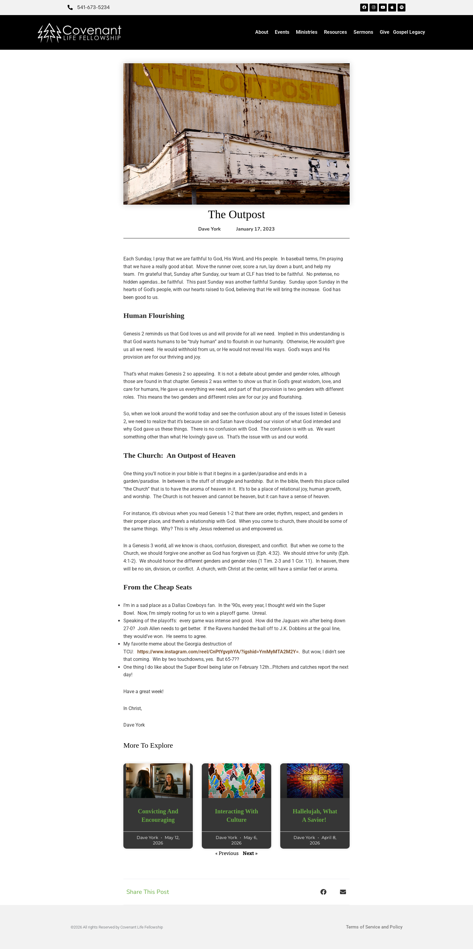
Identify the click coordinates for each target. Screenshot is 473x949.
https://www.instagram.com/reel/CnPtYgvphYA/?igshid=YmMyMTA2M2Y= (218, 652)
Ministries (308, 32)
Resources (337, 32)
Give (384, 32)
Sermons (365, 32)
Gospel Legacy (409, 32)
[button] (323, 892)
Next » (250, 853)
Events (283, 32)
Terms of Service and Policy (374, 927)
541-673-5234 (93, 7)
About (263, 32)
